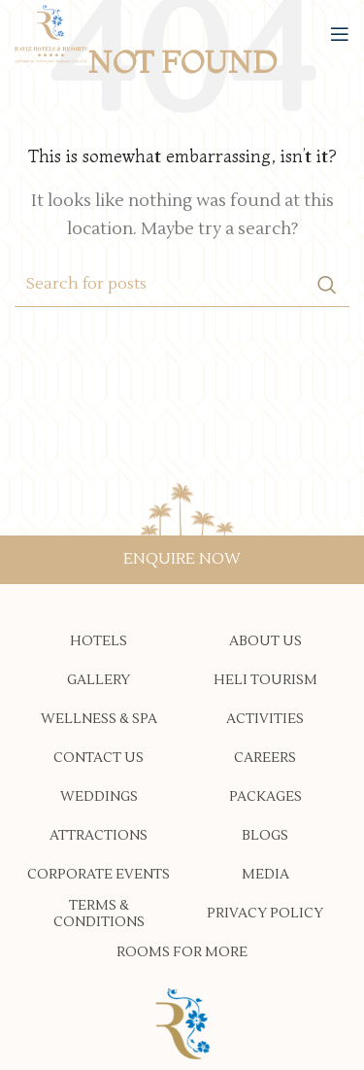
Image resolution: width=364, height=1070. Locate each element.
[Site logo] (51, 33)
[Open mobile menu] (339, 34)
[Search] (182, 284)
